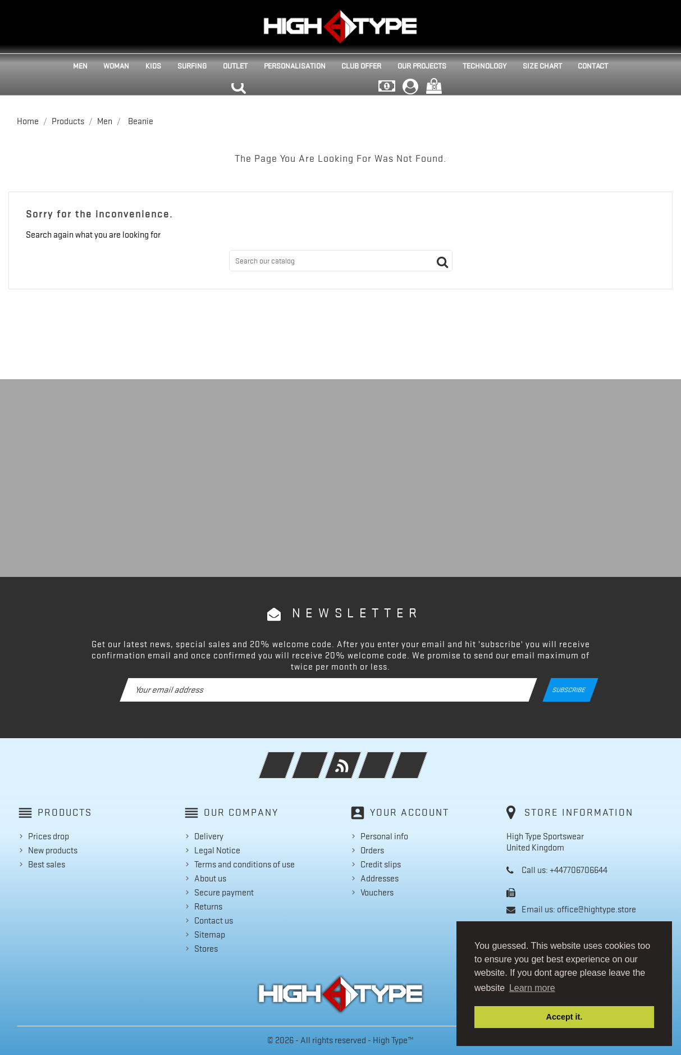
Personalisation (295, 65)
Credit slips (380, 865)
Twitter (325, 758)
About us (210, 879)
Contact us (213, 921)
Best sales (46, 865)
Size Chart (542, 65)
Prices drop (48, 836)
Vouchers (377, 893)
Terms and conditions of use (244, 865)
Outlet (235, 65)
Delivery (208, 836)
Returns (208, 907)
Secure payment (224, 893)
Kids (153, 65)
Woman (116, 65)
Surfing (192, 65)
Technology (484, 65)
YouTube (392, 758)
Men (80, 65)
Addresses (379, 879)
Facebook (292, 758)
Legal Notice (217, 850)
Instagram (425, 758)
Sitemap (209, 935)
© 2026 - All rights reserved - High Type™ (340, 1040)
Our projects (421, 65)
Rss (358, 758)
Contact (593, 65)
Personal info (384, 836)
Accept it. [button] (564, 1016)
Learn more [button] (532, 988)
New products (52, 850)
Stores (206, 949)
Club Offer (361, 65)
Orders (372, 850)
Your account (409, 812)
